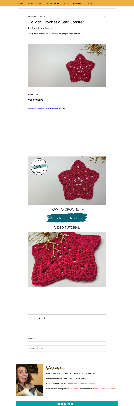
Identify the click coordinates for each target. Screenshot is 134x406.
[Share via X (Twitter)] (34, 318)
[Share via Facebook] (29, 318)
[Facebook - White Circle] (62, 404)
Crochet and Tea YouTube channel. (81, 384)
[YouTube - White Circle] (69, 404)
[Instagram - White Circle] (65, 404)
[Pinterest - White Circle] (72, 404)
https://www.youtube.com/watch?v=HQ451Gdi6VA (46, 108)
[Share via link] (45, 318)
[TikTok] (58, 404)
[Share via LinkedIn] (40, 318)
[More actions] (104, 16)
